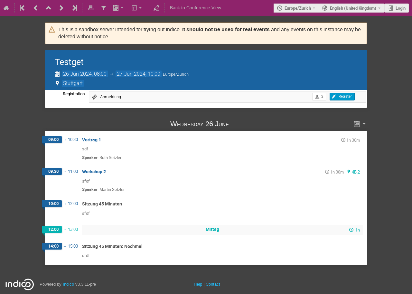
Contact (213, 284)
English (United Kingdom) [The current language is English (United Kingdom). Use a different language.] (353, 8)
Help (198, 284)
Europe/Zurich (298, 8)
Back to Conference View (195, 8)
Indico (68, 284)
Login (401, 8)
